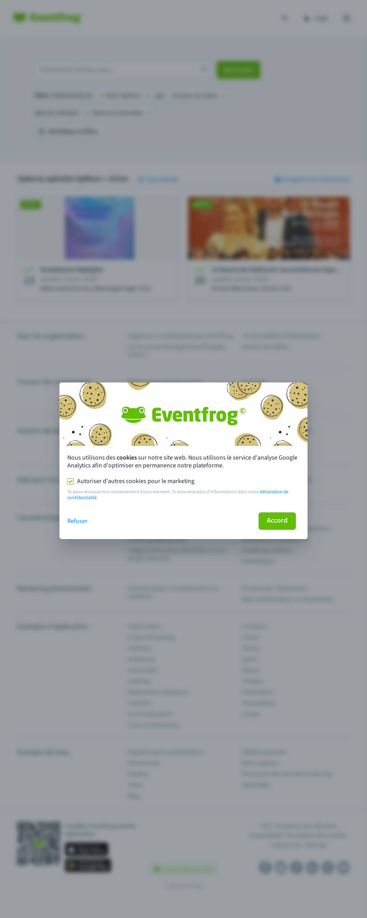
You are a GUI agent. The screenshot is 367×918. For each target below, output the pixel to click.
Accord (277, 520)
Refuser (77, 521)
